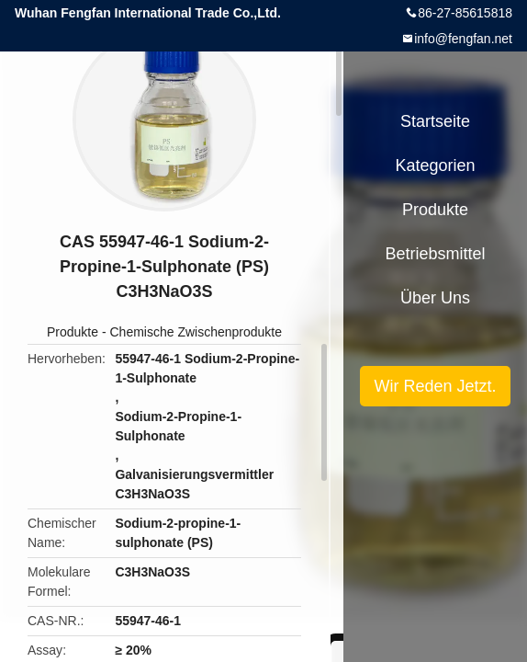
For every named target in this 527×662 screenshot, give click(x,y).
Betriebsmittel (435, 254)
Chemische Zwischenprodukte (195, 332)
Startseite (435, 121)
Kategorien (435, 165)
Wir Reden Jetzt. (435, 386)
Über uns (435, 298)
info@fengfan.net (463, 38)
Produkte (72, 332)
